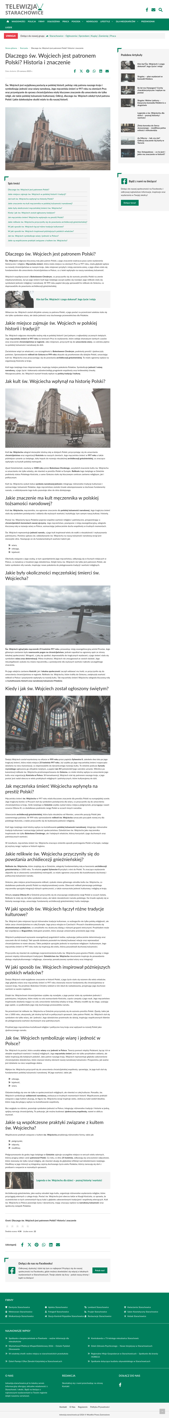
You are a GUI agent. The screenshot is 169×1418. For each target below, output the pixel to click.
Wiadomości (18, 21)
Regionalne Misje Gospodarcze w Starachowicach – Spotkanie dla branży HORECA (124, 1355)
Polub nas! (100, 1270)
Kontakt (65, 1386)
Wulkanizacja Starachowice (21, 1316)
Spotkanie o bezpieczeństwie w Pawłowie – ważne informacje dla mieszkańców (39, 1340)
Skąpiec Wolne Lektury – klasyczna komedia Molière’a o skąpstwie (151, 102)
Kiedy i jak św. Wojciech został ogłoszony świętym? (31, 212)
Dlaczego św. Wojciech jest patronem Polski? (28, 189)
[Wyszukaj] (160, 9)
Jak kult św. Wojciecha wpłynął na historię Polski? (31, 198)
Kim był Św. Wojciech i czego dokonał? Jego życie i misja (66, 299)
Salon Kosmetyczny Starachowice (142, 1311)
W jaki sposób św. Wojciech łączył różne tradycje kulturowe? (36, 226)
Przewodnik (148, 21)
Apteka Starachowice (58, 1307)
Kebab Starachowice (136, 1316)
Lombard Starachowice (98, 1307)
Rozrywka (24, 48)
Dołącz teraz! (130, 202)
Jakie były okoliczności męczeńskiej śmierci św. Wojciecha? (35, 208)
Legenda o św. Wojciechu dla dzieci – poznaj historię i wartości (69, 1180)
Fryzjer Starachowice (97, 1311)
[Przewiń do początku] (162, 1411)
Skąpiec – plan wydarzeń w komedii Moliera (150, 77)
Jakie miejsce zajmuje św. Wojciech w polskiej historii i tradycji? (37, 194)
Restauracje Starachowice (99, 1316)
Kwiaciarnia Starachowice (139, 1307)
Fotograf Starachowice (58, 1311)
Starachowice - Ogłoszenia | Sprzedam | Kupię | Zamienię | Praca (83, 35)
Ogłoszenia (53, 21)
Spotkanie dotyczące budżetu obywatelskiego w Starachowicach (120, 1361)
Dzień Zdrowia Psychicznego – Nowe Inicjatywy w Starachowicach (121, 1346)
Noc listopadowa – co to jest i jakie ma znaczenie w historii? (151, 153)
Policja (32, 21)
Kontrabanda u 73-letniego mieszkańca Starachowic (115, 1338)
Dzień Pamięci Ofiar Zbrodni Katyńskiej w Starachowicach (35, 1361)
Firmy (41, 21)
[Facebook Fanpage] (146, 9)
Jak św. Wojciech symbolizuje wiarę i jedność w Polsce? (33, 236)
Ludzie (8, 27)
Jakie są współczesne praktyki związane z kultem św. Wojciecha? (37, 240)
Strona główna (11, 48)
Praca (65, 21)
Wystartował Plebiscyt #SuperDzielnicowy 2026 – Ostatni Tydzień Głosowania (39, 1347)
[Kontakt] (153, 9)
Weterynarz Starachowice (20, 1311)
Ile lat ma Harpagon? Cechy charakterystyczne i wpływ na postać (151, 90)
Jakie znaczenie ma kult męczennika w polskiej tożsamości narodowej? (40, 203)
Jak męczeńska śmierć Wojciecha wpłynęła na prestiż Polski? (36, 217)
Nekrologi (92, 21)
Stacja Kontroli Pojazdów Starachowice (66, 1316)
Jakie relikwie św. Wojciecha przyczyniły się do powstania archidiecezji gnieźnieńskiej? (47, 222)
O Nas (72, 1407)
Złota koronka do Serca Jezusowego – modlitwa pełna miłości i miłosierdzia (151, 127)
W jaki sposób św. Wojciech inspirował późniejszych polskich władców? (41, 231)
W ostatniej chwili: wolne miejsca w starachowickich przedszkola (38, 1353)
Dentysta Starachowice (19, 1307)
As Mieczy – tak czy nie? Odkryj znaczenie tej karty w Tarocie (150, 140)
